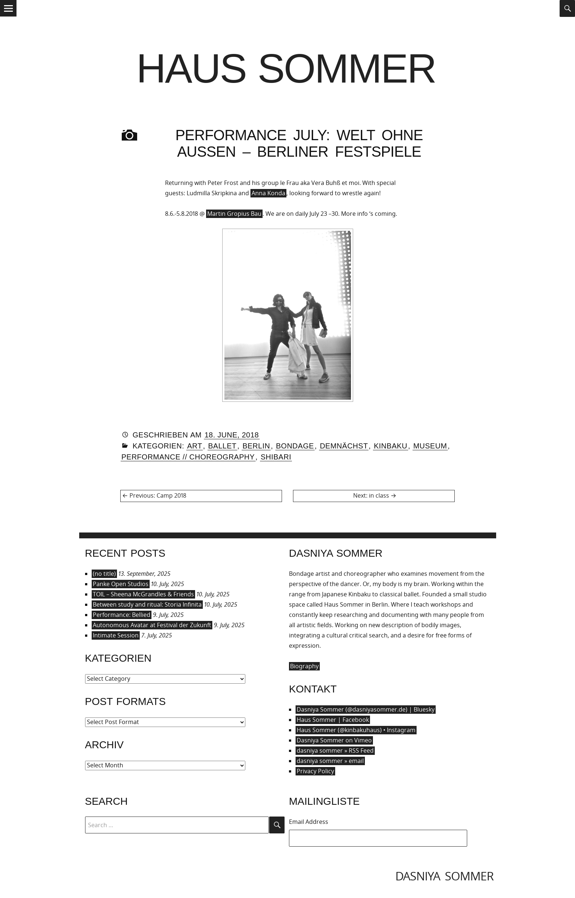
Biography (304, 666)
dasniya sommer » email (330, 761)
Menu (8, 16)
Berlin (256, 446)
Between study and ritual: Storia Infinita (147, 604)
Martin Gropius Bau (234, 214)
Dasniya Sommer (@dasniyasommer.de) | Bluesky (366, 709)
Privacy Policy (315, 771)
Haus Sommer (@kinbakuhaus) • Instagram (356, 730)
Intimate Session (116, 635)
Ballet (222, 446)
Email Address (308, 822)
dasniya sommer (444, 876)
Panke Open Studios (121, 584)
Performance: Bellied (121, 615)
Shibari (276, 457)
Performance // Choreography (188, 457)
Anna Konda (268, 193)
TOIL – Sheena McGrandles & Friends (143, 594)
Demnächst (344, 446)
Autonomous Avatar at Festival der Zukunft (152, 625)
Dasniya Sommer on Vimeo (334, 740)
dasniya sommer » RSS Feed (335, 750)
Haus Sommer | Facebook (333, 720)
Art (194, 446)
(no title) (104, 574)
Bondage (295, 446)
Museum (430, 446)
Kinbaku (390, 446)
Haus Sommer (286, 68)
